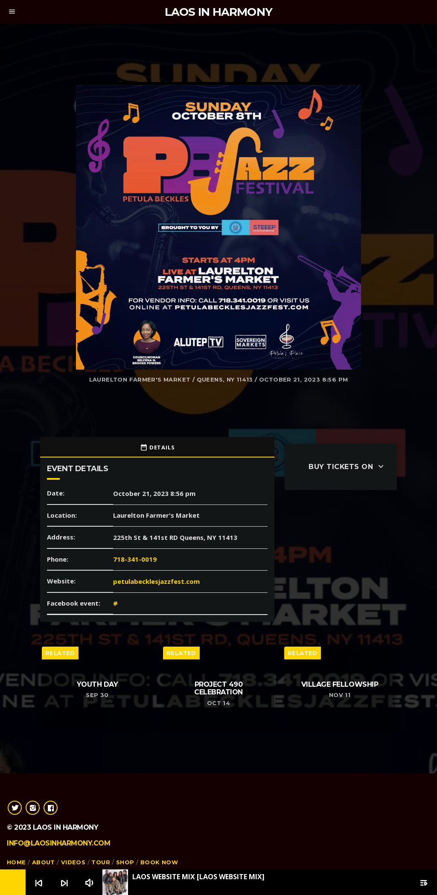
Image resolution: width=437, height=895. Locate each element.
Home (16, 862)
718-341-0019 (135, 559)
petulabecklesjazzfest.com (156, 581)
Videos (73, 862)
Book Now (159, 862)
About (43, 862)
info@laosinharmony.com (58, 843)
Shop (125, 862)
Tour (100, 862)
